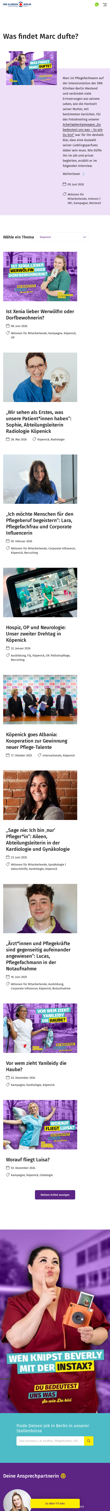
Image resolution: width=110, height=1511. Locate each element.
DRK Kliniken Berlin (13, 1467)
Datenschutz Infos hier (56, 1427)
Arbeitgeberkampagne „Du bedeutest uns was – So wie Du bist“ (83, 130)
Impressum (9, 1478)
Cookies (7, 1489)
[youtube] (23, 1459)
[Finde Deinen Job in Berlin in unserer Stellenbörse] (50, 1298)
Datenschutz (10, 1484)
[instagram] (5, 1459)
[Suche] (88, 1298)
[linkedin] (14, 1459)
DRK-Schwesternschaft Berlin (18, 1472)
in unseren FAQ (90, 1407)
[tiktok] (32, 1459)
